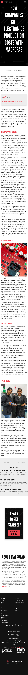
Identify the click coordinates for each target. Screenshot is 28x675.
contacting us (4, 586)
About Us (3, 600)
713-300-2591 (11, 647)
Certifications (4, 610)
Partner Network (19, 600)
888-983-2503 (20, 647)
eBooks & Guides (5, 615)
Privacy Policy (18, 612)
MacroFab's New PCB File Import (7, 480)
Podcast (3, 612)
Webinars (3, 617)
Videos (2, 619)
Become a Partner (19, 602)
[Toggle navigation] (25, 2)
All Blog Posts (21, 462)
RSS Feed (6, 462)
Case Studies (4, 620)
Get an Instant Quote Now (14, 532)
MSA (16, 610)
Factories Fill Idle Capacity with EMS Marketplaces (12, 471)
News (2, 602)
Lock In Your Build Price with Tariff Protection (11, 489)
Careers (3, 604)
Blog (2, 613)
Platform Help (4, 622)
